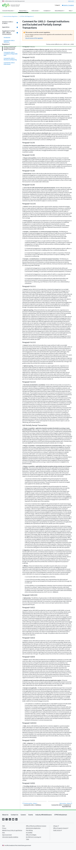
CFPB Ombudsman (60, 815)
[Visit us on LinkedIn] (10, 819)
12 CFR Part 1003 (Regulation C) (26, 16)
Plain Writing (29, 830)
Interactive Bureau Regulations (10, 16)
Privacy (4, 828)
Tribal (27, 839)
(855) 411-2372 (71, 1)
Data (3, 833)
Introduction (7, 37)
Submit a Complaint (68, 5)
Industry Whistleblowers (43, 815)
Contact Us (14, 815)
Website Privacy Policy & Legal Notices (12, 830)
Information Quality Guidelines (10, 837)
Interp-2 (30, 803)
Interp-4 (65, 803)
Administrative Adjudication (33, 828)
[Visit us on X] (6, 819)
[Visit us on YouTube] (13, 819)
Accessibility (29, 833)
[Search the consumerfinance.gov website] (57, 5)
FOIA (3, 826)
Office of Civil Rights (31, 835)
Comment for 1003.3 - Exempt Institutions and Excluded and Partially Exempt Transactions (10, 47)
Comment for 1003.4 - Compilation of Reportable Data (10, 54)
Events (30, 815)
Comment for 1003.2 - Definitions (9, 41)
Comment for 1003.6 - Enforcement (9, 63)
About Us (5, 815)
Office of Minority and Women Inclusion (36, 826)
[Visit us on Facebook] (3, 819)
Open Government (7, 835)
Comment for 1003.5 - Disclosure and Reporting (10, 59)
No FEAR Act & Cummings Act (33, 837)
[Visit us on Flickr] (16, 819)
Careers (23, 815)
